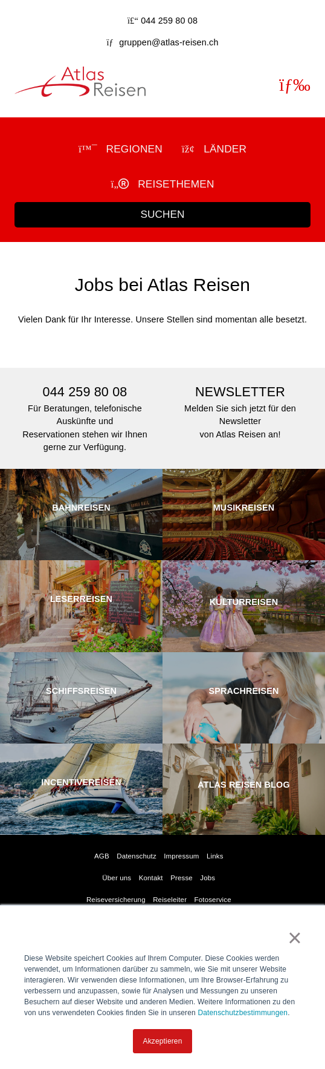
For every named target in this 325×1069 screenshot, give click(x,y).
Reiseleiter (170, 899)
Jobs (207, 877)
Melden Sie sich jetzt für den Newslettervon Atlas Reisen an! (240, 410)
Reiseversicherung (116, 899)
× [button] (295, 937)
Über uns (116, 877)
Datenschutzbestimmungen (243, 1013)
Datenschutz (136, 856)
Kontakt (151, 877)
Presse (181, 877)
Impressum (181, 856)
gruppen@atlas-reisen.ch (168, 42)
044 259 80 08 (169, 20)
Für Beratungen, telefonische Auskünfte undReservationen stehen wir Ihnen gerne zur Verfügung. (84, 417)
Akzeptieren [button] (162, 1041)
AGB (101, 856)
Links (215, 856)
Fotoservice (213, 899)
